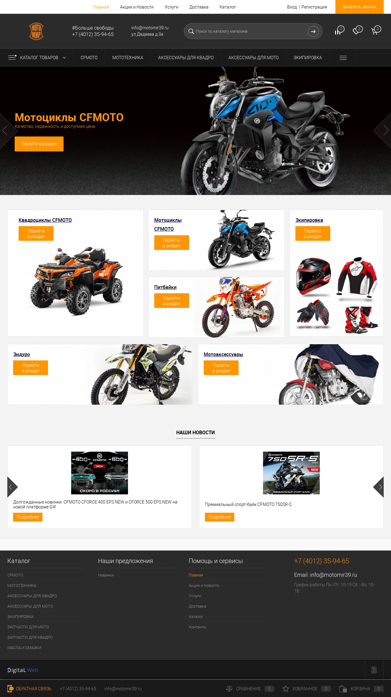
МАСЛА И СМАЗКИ (24, 648)
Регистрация (314, 7)
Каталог (228, 7)
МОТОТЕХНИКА (21, 586)
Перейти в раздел (39, 144)
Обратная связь (29, 688)
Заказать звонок (359, 6)
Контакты (197, 628)
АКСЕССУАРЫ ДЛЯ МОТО (30, 607)
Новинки (106, 576)
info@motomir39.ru (333, 575)
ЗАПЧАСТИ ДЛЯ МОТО (28, 628)
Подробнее (28, 517)
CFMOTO (15, 576)
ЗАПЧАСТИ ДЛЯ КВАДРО (30, 638)
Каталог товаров (38, 57)
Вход (292, 7)
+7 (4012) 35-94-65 (78, 688)
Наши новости (195, 432)
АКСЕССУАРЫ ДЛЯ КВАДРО (32, 596)
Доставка (199, 7)
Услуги (171, 7)
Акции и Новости (137, 7)
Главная (101, 7)
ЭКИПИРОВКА (20, 617)
